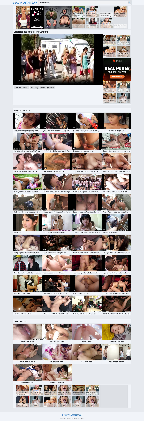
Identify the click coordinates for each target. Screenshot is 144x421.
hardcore (18, 88)
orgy (36, 88)
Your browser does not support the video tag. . (58, 59)
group (42, 88)
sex (32, 88)
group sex (50, 88)
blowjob (25, 88)
